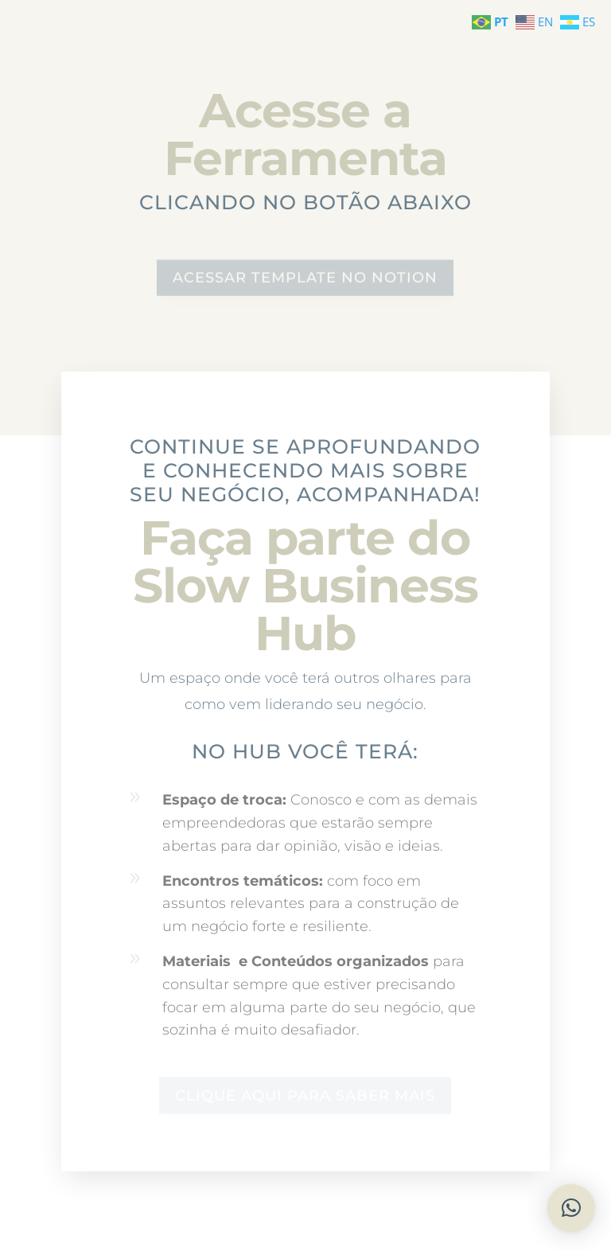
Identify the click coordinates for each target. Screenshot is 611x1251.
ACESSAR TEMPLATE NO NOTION (305, 278)
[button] (571, 1208)
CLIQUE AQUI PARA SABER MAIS (305, 1095)
